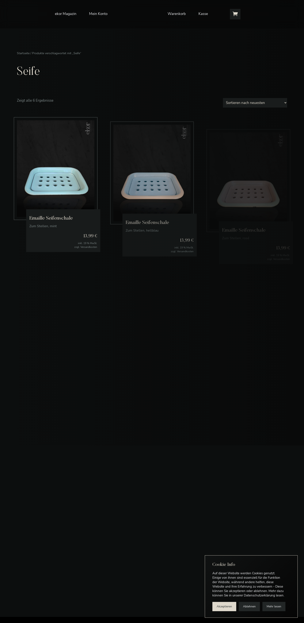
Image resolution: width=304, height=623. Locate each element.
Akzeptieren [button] (224, 606)
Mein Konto (98, 13)
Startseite (23, 53)
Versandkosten (88, 256)
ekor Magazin (65, 13)
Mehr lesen (274, 606)
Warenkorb (177, 13)
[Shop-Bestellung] (255, 103)
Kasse (203, 13)
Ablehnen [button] (249, 606)
